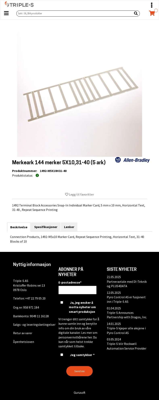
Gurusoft (79, 393)
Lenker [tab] (69, 227)
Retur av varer (22, 333)
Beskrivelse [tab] (18, 227)
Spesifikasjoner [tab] (45, 227)
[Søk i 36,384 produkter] (74, 13)
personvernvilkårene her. (75, 337)
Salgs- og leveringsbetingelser (34, 325)
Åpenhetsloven (23, 342)
